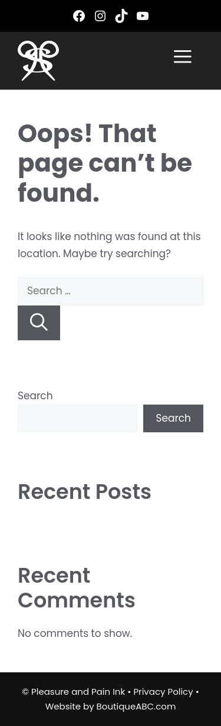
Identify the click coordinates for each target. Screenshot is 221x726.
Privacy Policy (163, 691)
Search (35, 396)
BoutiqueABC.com (136, 706)
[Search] (39, 322)
